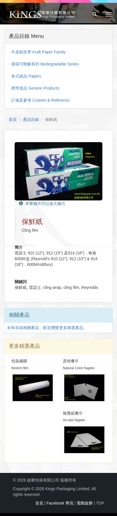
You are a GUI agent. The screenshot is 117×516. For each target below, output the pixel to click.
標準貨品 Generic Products (35, 88)
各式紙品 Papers (26, 76)
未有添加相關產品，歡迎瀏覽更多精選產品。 (47, 327)
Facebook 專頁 (59, 503)
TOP (100, 503)
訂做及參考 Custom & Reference (40, 100)
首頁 (13, 119)
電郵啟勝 (85, 503)
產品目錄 (31, 119)
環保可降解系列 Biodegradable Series (45, 64)
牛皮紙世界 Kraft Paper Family (38, 52)
